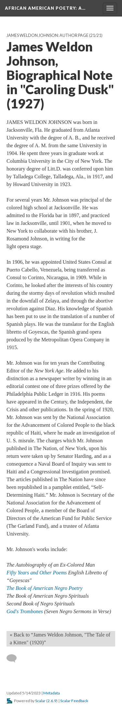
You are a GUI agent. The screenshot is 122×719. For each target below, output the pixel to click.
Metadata (51, 693)
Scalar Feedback (74, 700)
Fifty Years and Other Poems (37, 572)
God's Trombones (25, 611)
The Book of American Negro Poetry (44, 588)
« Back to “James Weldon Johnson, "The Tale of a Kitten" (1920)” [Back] (60, 638)
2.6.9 (51, 700)
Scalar (40, 700)
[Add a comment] (14, 658)
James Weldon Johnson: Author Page (47, 35)
